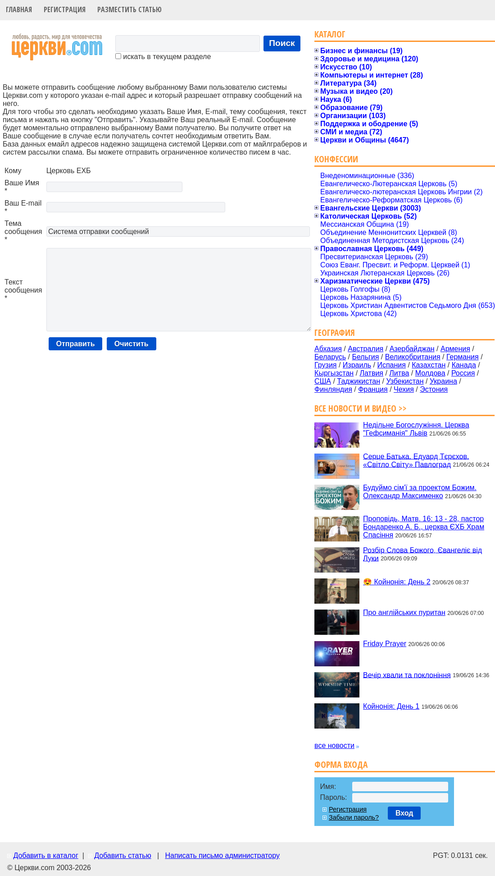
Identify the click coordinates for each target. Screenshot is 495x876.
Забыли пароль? (354, 817)
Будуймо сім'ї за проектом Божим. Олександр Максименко (420, 492)
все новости (334, 745)
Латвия (371, 373)
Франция (373, 389)
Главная (19, 9)
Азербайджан (412, 349)
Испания (391, 365)
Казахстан (428, 365)
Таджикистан (358, 381)
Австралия (365, 349)
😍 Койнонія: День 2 (397, 582)
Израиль (357, 365)
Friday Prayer (384, 643)
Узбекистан (404, 381)
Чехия (404, 389)
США (322, 381)
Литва (399, 373)
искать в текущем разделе (163, 56)
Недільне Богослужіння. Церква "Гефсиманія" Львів (416, 429)
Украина (443, 381)
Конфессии (336, 159)
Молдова (430, 373)
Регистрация (65, 9)
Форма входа (341, 764)
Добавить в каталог (45, 855)
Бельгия (365, 357)
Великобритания (413, 357)
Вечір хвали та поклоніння (407, 675)
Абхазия (328, 349)
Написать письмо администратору (222, 855)
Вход (404, 813)
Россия (463, 373)
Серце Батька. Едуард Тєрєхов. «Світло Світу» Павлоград (416, 460)
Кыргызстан (334, 373)
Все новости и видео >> (360, 408)
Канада (464, 365)
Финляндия (333, 389)
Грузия (325, 365)
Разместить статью (129, 9)
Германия (462, 357)
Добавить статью (122, 855)
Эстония (434, 389)
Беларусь (330, 357)
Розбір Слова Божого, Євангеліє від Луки (422, 554)
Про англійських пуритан (404, 612)
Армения (455, 349)
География (334, 332)
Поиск (282, 43)
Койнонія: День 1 (391, 706)
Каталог (329, 34)
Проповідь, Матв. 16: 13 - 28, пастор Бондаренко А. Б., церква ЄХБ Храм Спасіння (423, 527)
